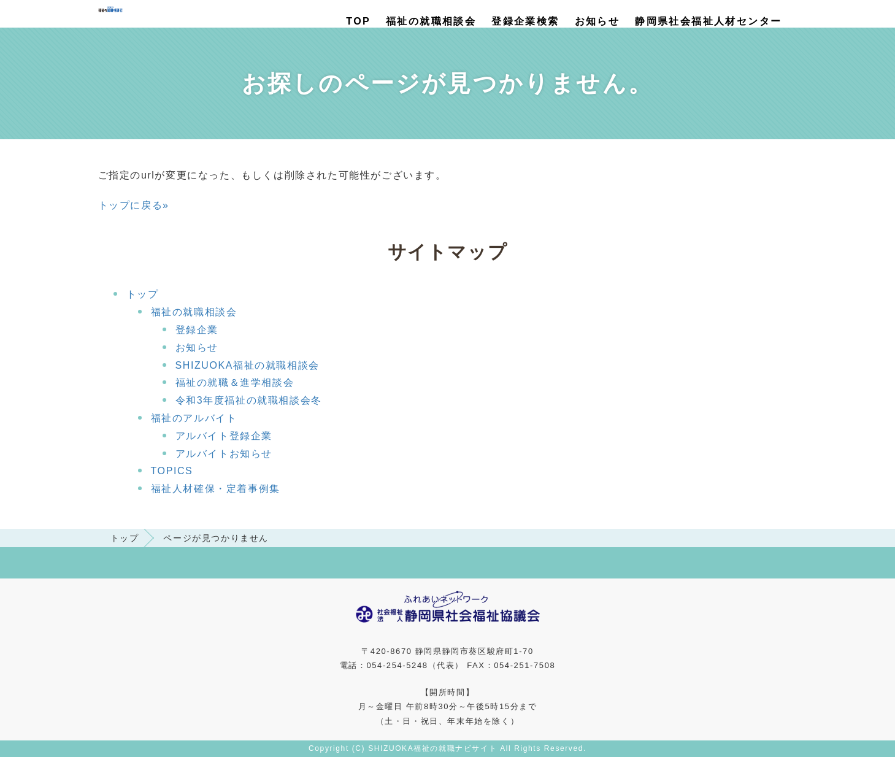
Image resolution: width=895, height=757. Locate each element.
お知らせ (597, 21)
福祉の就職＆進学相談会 (234, 382)
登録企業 (196, 330)
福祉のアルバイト (194, 418)
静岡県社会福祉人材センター (708, 21)
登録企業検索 (525, 21)
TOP (358, 21)
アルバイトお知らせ (223, 453)
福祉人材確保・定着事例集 (215, 488)
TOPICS (172, 471)
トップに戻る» (133, 205)
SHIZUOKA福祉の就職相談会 (247, 365)
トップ (142, 294)
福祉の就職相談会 (431, 21)
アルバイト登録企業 (223, 436)
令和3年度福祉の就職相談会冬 (248, 400)
